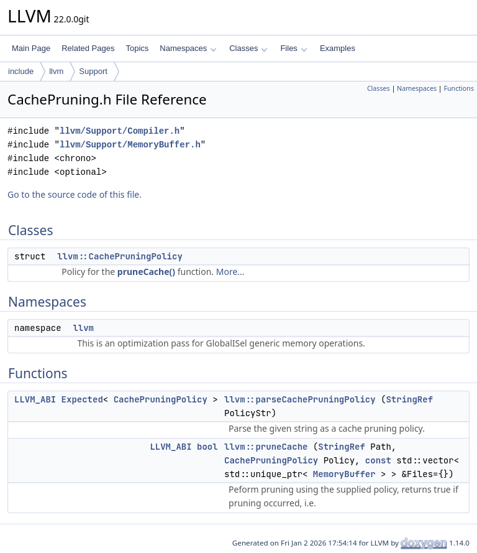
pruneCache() (146, 271)
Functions (458, 88)
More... (230, 271)
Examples (337, 48)
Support (93, 71)
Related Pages (87, 48)
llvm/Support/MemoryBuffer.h (130, 145)
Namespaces (188, 48)
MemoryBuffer (344, 474)
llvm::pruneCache (265, 446)
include (21, 71)
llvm (56, 71)
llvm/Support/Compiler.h (119, 131)
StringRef (409, 399)
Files (293, 48)
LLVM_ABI (35, 399)
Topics (136, 48)
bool (207, 446)
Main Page (31, 48)
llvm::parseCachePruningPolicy (300, 399)
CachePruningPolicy (160, 399)
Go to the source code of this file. (74, 194)
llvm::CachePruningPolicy (120, 256)
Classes (248, 48)
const (378, 460)
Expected (82, 399)
